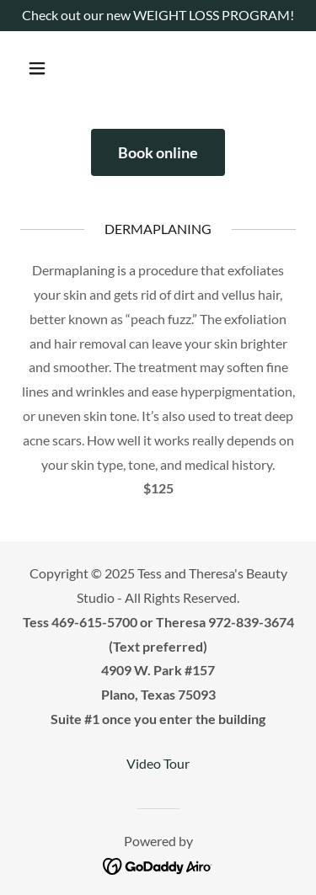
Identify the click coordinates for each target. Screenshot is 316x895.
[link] (158, 865)
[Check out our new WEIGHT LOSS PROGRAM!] (158, 15)
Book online (158, 152)
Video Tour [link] (158, 763)
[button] (51, 68)
